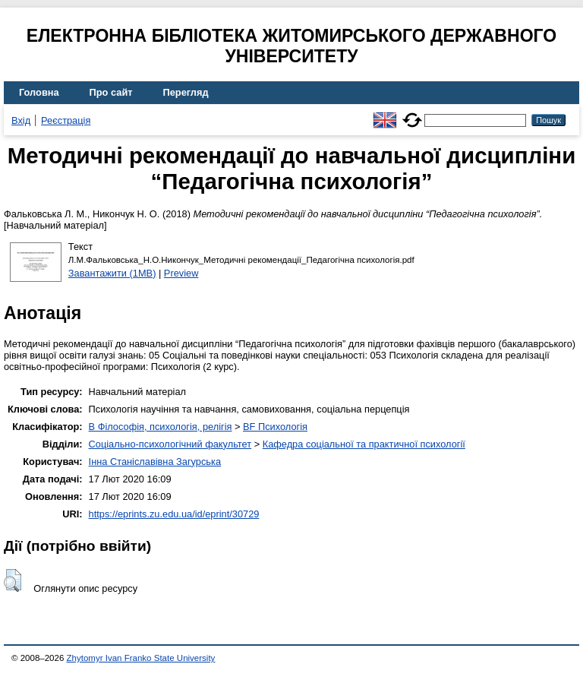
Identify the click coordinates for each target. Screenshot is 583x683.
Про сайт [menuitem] (111, 92)
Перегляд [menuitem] (186, 92)
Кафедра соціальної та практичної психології (364, 444)
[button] (12, 580)
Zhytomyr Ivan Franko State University (141, 657)
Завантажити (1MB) (112, 273)
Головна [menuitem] (39, 92)
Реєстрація (65, 120)
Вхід (20, 120)
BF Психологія (275, 426)
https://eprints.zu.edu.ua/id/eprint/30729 (174, 514)
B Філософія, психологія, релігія (160, 426)
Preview (181, 273)
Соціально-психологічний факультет (170, 444)
